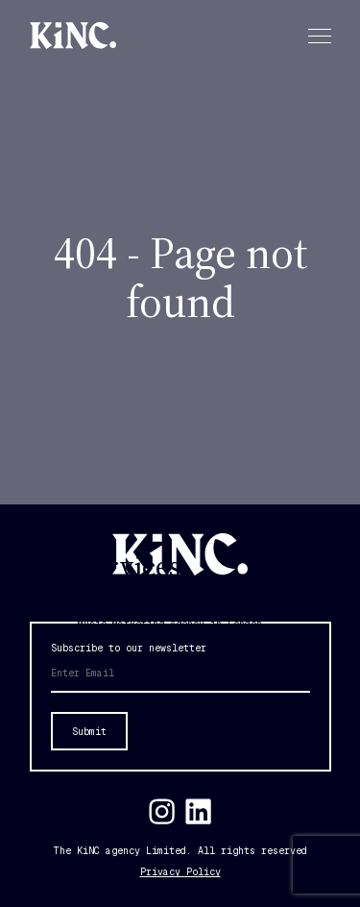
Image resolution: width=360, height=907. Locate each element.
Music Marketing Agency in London (170, 624)
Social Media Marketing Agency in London (190, 635)
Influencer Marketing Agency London (176, 601)
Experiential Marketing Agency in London (190, 612)
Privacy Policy (180, 872)
